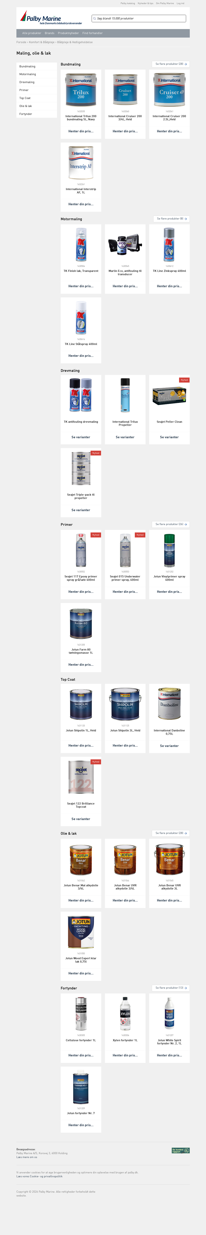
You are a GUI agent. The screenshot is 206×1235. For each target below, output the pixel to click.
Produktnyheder (68, 33)
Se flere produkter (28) (169, 64)
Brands (49, 33)
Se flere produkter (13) (169, 988)
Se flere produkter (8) (170, 218)
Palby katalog (128, 3)
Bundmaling (27, 66)
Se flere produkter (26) (169, 524)
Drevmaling (26, 82)
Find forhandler (92, 33)
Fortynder (25, 114)
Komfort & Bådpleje (41, 42)
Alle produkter (31, 33)
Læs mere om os (26, 1157)
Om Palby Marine (165, 3)
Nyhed (184, 380)
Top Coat (24, 98)
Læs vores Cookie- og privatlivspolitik (39, 1176)
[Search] (139, 18)
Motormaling (27, 74)
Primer (24, 90)
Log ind (180, 3)
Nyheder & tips (145, 3)
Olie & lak (25, 106)
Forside (21, 42)
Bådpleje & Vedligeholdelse (75, 42)
